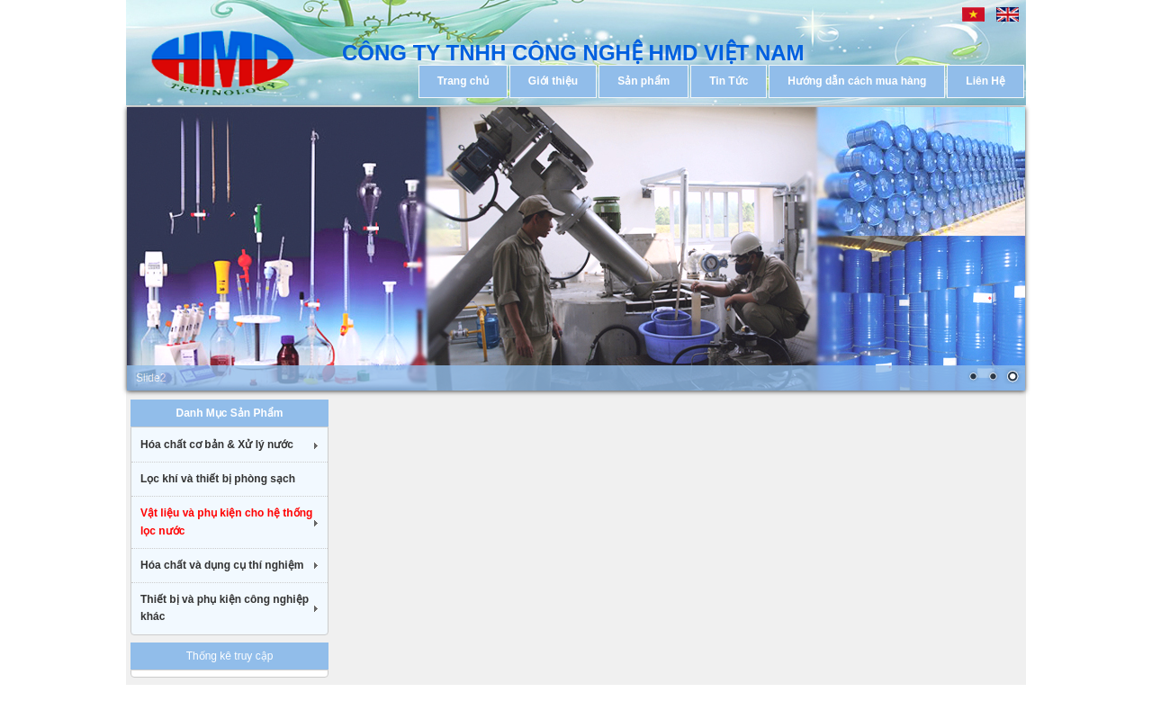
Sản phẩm (643, 81)
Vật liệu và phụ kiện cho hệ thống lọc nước (226, 521)
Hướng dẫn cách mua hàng (857, 81)
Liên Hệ (985, 81)
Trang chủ (463, 81)
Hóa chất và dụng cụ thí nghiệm (221, 565)
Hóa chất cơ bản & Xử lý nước (216, 444)
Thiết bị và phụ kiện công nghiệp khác (224, 608)
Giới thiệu (553, 81)
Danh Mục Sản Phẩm (229, 413)
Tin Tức (728, 81)
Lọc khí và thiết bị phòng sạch (217, 478)
